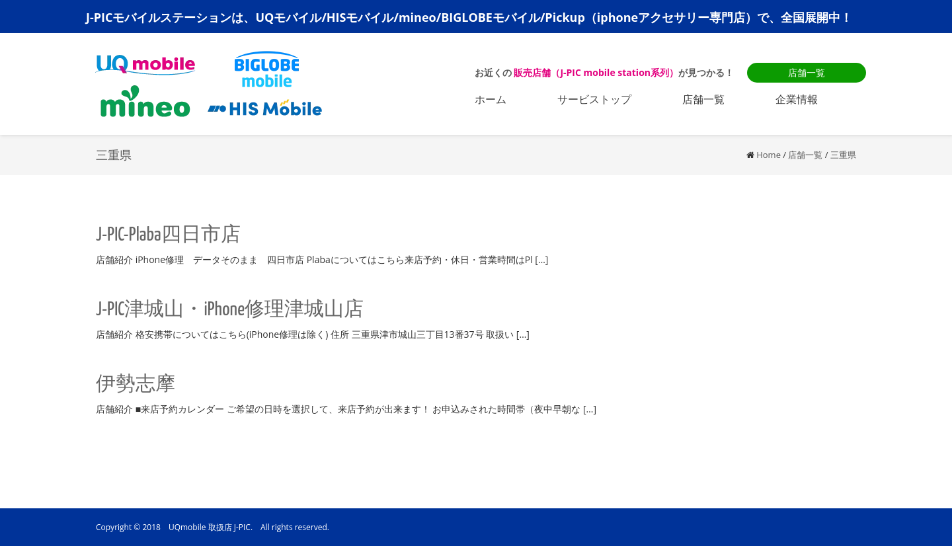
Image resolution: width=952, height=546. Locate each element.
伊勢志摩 (135, 384)
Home (768, 155)
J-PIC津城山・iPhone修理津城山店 (230, 310)
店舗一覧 (806, 72)
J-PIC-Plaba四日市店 (168, 235)
